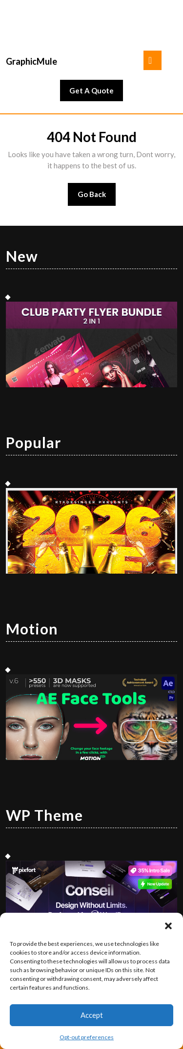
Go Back (97, 197)
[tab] (152, 60)
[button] (168, 925)
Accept (92, 1015)
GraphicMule (31, 61)
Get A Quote (96, 93)
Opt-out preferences (87, 1037)
